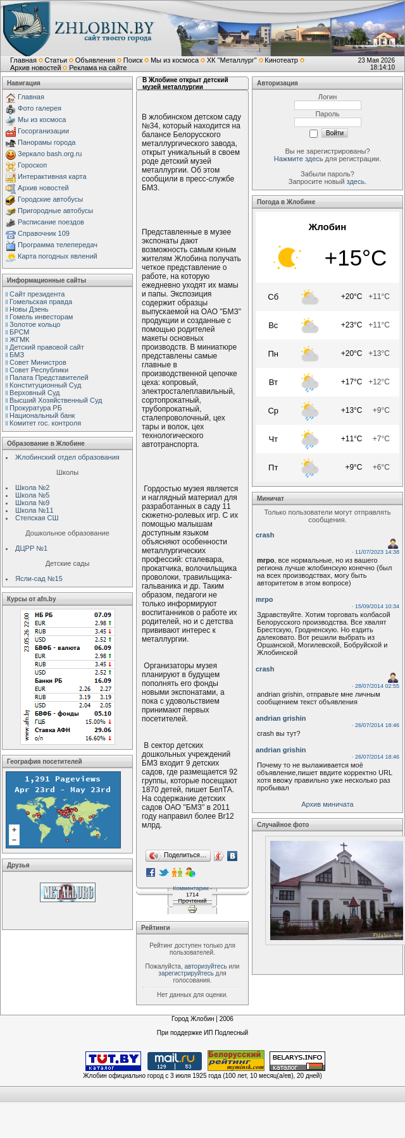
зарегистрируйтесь (186, 973)
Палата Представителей (49, 377)
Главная (23, 60)
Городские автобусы (50, 199)
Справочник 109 (44, 233)
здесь (356, 181)
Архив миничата (327, 804)
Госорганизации (43, 131)
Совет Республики (38, 370)
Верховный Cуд (34, 392)
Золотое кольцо (34, 324)
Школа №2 (32, 487)
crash (265, 535)
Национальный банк (42, 415)
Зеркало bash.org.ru (50, 153)
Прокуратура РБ (35, 408)
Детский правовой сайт (46, 347)
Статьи (55, 60)
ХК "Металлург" (232, 60)
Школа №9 (32, 502)
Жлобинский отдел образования (67, 457)
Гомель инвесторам (41, 317)
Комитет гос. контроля (45, 423)
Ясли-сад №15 (39, 578)
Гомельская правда (40, 301)
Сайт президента (37, 294)
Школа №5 (32, 495)
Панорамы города (46, 142)
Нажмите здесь (298, 158)
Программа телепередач (57, 244)
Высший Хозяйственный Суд (55, 400)
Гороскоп (32, 165)
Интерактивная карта (52, 176)
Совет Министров (37, 362)
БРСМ (19, 332)
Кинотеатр (281, 60)
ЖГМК (19, 339)
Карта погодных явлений (57, 256)
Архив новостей (35, 67)
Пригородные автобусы (55, 210)
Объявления (95, 60)
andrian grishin (281, 718)
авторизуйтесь (205, 966)
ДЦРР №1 (31, 548)
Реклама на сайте (98, 67)
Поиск (132, 60)
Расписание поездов (51, 222)
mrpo (264, 599)
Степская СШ (37, 518)
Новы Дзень (29, 309)
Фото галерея (39, 108)
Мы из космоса (175, 60)
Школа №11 (34, 510)
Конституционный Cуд (45, 385)
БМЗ (16, 354)
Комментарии (191, 888)
